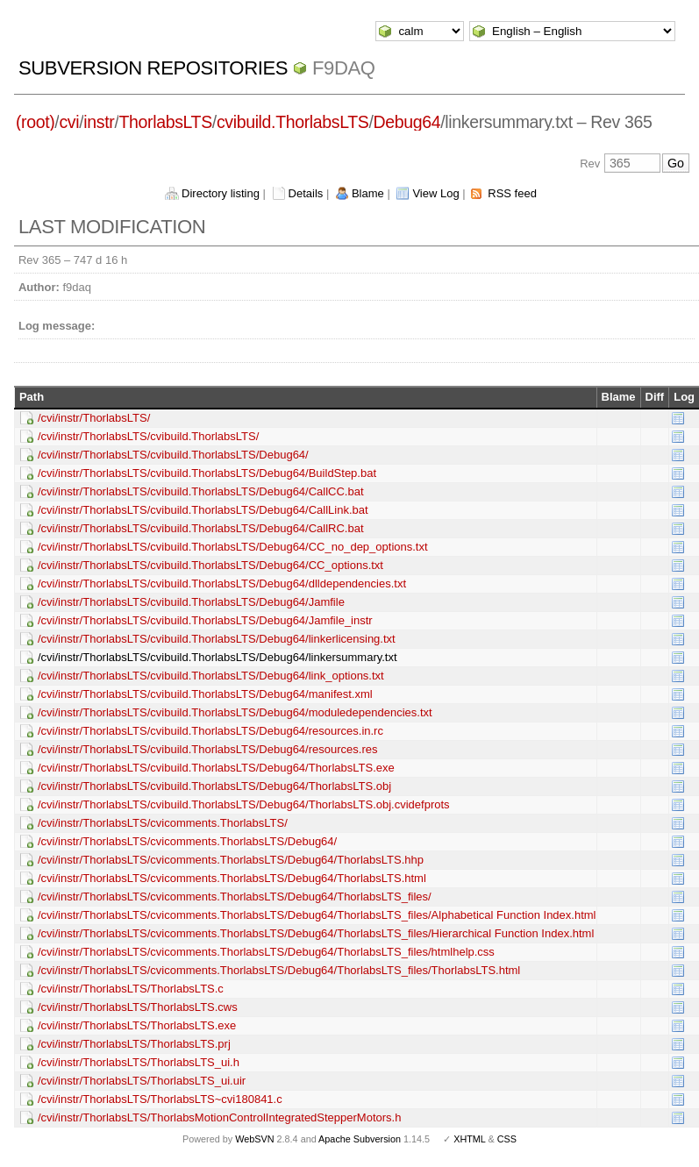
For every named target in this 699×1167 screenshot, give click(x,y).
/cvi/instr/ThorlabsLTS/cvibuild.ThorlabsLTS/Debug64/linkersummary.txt (217, 657)
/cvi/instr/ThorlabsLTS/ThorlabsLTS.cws (138, 1007)
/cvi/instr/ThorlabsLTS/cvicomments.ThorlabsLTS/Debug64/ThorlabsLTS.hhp (231, 859)
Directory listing (221, 193)
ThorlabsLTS (164, 122)
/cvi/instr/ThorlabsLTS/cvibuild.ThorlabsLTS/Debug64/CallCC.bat (201, 491)
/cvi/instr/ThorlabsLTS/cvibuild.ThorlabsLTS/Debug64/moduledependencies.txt (235, 712)
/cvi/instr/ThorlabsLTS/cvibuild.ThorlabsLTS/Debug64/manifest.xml (205, 694)
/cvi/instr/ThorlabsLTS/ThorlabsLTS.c (131, 988)
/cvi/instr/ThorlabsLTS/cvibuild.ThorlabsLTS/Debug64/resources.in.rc (210, 730)
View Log (435, 193)
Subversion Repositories (153, 68)
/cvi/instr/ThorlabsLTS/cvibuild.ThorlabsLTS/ (148, 436)
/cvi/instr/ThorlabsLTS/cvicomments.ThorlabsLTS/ (163, 822)
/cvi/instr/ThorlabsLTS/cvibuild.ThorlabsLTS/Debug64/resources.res (208, 749)
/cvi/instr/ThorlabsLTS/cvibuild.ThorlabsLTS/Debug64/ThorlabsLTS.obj (214, 786)
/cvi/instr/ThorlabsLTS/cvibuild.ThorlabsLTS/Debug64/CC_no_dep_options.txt (233, 546)
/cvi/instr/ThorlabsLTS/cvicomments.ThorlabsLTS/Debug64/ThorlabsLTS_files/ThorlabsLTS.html (279, 970)
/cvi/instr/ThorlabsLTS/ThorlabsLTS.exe (137, 1025)
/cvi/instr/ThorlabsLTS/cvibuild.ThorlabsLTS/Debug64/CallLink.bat (203, 509)
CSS (507, 1139)
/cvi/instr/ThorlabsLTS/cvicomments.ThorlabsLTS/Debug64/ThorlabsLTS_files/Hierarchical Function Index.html (316, 933)
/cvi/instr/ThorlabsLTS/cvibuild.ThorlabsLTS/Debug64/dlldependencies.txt (222, 583)
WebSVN (254, 1139)
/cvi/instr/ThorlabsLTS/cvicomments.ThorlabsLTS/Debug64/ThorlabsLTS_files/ (235, 896)
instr (98, 122)
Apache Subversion (359, 1139)
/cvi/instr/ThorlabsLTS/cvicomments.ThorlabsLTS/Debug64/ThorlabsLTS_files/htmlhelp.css (266, 951)
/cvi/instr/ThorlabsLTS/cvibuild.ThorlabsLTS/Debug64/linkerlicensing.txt (217, 638)
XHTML (469, 1139)
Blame (368, 193)
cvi (69, 122)
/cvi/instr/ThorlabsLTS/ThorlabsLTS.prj (134, 1043)
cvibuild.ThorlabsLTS (293, 122)
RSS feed (512, 193)
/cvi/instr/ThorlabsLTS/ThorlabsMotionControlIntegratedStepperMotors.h (220, 1117)
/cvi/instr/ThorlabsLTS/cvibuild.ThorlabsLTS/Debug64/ (173, 454)
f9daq (343, 68)
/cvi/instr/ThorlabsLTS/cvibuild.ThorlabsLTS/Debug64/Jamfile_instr (205, 620)
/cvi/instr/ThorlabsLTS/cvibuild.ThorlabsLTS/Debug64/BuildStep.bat (207, 473)
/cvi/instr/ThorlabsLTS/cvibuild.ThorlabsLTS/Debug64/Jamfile (191, 601)
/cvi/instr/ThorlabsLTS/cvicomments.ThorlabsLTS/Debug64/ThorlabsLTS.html (232, 878)
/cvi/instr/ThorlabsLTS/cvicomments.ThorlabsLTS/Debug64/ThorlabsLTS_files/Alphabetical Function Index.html (317, 915)
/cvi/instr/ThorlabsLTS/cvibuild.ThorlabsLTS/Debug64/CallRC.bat (201, 528)
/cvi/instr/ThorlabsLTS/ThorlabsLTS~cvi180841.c (160, 1099)
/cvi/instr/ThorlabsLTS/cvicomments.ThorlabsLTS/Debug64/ (187, 841)
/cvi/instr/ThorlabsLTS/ (94, 417)
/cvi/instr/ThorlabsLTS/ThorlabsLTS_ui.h (138, 1062)
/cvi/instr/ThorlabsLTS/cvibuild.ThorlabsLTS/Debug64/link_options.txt (211, 675)
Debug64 (407, 122)
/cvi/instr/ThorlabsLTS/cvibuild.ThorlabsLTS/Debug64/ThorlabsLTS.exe (216, 767)
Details (306, 193)
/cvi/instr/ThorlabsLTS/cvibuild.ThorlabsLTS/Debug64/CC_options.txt (210, 565)
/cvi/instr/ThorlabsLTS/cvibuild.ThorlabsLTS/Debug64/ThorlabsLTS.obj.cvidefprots (244, 804)
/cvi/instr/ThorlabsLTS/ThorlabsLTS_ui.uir (142, 1080)
